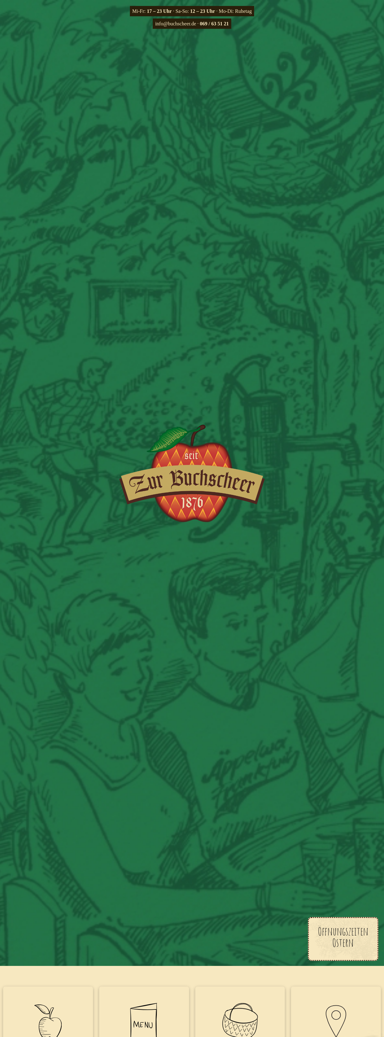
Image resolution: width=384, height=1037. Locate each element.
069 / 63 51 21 (214, 23)
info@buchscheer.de (175, 23)
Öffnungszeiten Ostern (343, 937)
